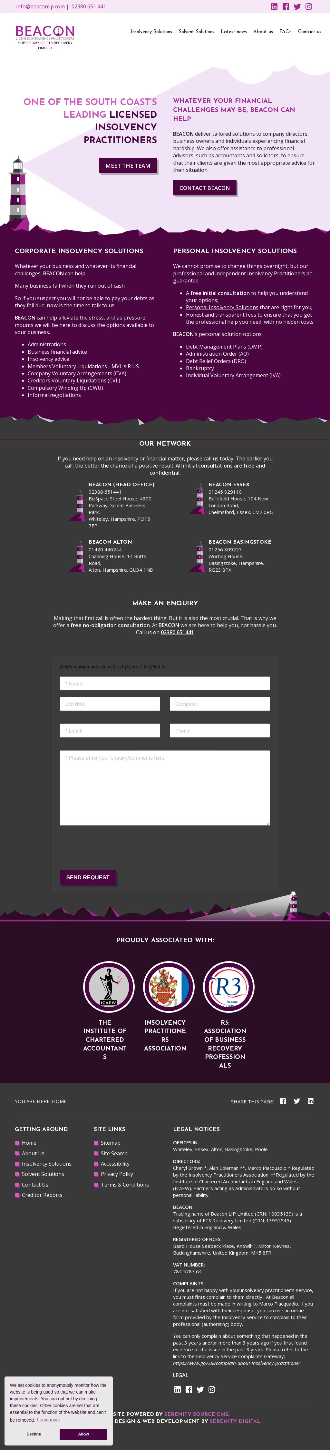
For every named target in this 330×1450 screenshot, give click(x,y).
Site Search (114, 1153)
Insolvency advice (48, 358)
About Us (33, 1153)
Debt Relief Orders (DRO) (216, 361)
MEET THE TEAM (127, 165)
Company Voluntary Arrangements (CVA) (77, 373)
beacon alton (110, 542)
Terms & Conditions (125, 1184)
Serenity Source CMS (196, 1414)
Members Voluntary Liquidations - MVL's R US (83, 366)
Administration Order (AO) (217, 353)
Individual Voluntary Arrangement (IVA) (233, 375)
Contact (205, 188)
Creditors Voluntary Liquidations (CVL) (74, 380)
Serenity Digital (235, 1421)
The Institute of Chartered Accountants (105, 1040)
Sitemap (111, 1142)
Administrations (47, 344)
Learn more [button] (48, 1419)
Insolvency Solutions (47, 1163)
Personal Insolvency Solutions (222, 307)
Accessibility (115, 1163)
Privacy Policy (117, 1174)
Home (59, 1101)
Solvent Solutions (43, 1174)
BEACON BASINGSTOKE (240, 542)
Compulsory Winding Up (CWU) (65, 387)
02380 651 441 (89, 6)
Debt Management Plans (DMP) (224, 346)
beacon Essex (229, 485)
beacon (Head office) (121, 485)
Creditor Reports (42, 1194)
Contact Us (35, 1184)
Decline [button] (33, 1434)
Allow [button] (83, 1434)
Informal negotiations (54, 395)
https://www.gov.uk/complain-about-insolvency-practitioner (236, 1363)
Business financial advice (57, 351)
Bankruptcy (200, 368)
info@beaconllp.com (40, 6)
